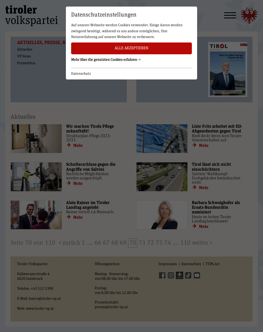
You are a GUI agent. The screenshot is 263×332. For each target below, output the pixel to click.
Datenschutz (81, 74)
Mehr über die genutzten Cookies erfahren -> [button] (106, 60)
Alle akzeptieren (131, 48)
